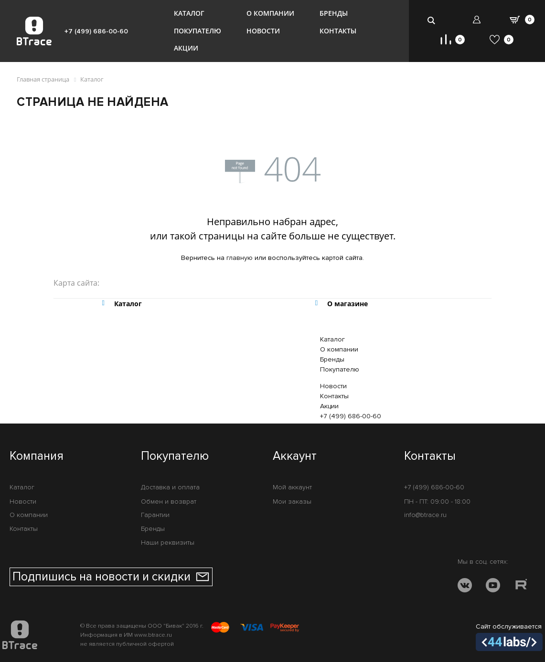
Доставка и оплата (170, 487)
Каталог (189, 13)
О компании (270, 13)
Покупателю (197, 30)
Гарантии (155, 515)
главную (239, 258)
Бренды (334, 13)
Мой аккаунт (292, 487)
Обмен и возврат (168, 501)
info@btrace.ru (425, 515)
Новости (263, 30)
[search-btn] (431, 20)
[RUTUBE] (521, 587)
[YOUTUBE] (493, 587)
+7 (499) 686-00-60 (96, 31)
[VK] (465, 587)
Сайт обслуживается (509, 636)
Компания (37, 456)
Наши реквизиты (167, 542)
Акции (186, 47)
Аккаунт (295, 456)
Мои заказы (292, 501)
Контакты (338, 30)
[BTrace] (34, 31)
